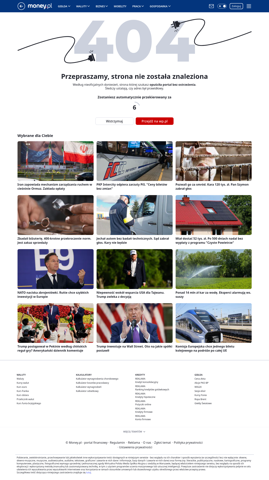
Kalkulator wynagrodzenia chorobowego (97, 378)
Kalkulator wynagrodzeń (89, 387)
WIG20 (198, 387)
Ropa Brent (200, 399)
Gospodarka (158, 6)
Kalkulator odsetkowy (87, 391)
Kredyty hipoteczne (145, 397)
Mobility (120, 6)
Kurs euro (22, 387)
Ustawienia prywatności (134, 447)
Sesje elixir (200, 391)
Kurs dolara (23, 395)
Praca (136, 6)
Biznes (100, 6)
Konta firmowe (143, 419)
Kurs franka (23, 391)
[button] (222, 6)
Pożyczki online (143, 404)
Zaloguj (236, 6)
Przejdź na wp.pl (155, 121)
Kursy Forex (201, 395)
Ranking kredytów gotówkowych (152, 389)
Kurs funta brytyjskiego (29, 403)
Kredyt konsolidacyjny (146, 382)
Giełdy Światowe (203, 403)
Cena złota (200, 378)
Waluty (81, 6)
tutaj (88, 472)
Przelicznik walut (25, 399)
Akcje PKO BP (202, 382)
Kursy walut (23, 382)
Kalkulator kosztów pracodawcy (92, 382)
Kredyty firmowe (144, 411)
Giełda (62, 6)
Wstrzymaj (114, 121)
